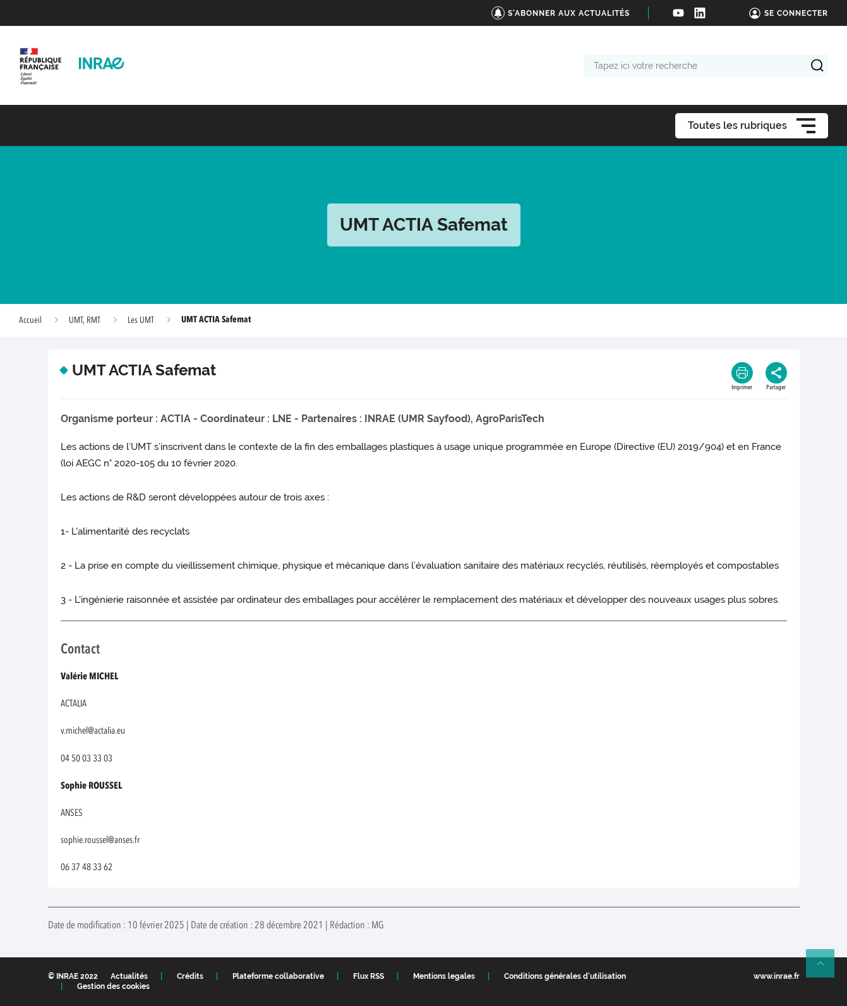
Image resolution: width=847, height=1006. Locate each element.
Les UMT (141, 320)
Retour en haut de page (825, 969)
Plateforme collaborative (278, 976)
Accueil (30, 320)
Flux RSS (368, 976)
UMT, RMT (84, 320)
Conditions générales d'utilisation (565, 976)
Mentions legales (444, 976)
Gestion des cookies (113, 986)
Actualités (129, 976)
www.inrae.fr (777, 976)
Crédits (190, 976)
